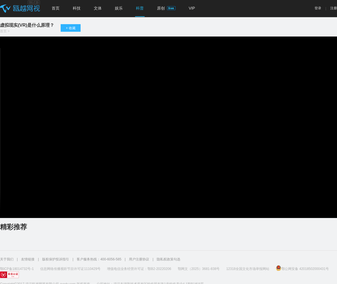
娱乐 (119, 8)
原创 (166, 8)
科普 (140, 8)
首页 (56, 8)
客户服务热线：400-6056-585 (99, 259)
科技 (77, 8)
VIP (192, 8)
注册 (333, 8)
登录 (318, 8)
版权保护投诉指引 (55, 259)
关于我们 (6, 259)
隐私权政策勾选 (168, 259)
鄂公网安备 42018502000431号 (302, 268)
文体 (98, 8)
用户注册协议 (139, 259)
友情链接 (28, 259)
